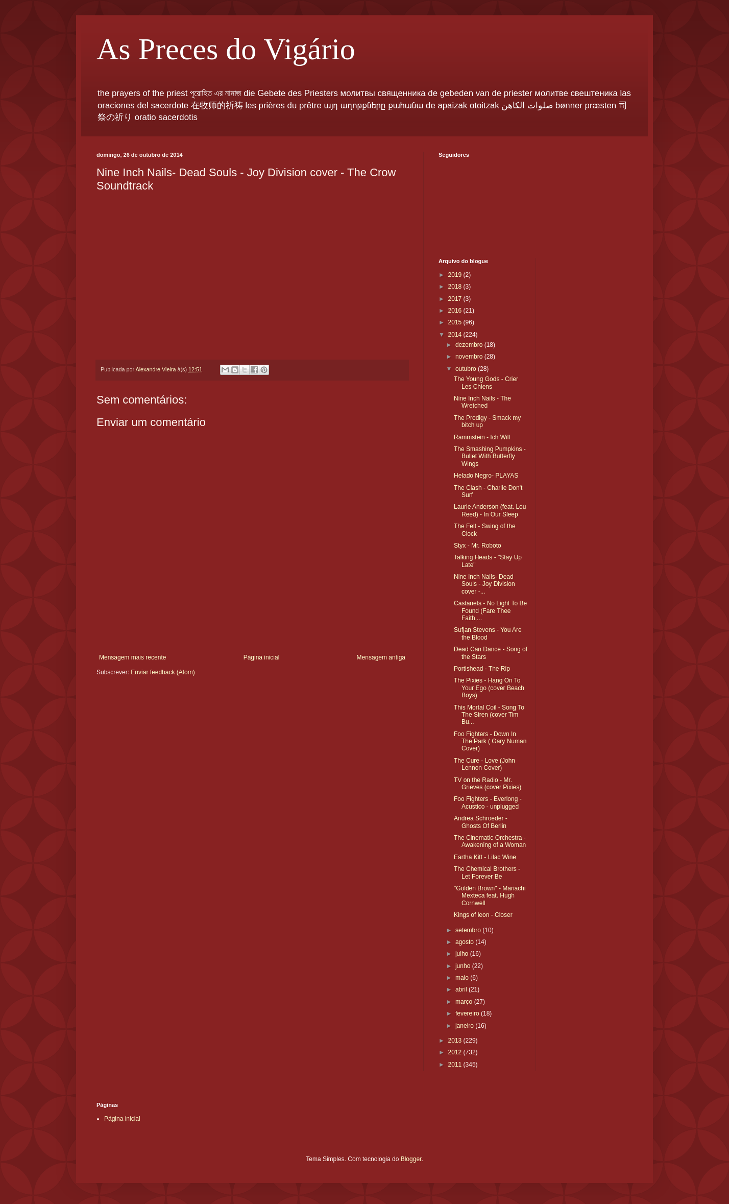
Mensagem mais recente (132, 657)
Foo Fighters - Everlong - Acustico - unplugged (488, 802)
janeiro (465, 1025)
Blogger (411, 1159)
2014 (456, 334)
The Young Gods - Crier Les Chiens (486, 382)
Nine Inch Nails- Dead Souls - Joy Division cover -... (484, 584)
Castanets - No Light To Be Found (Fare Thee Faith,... (490, 611)
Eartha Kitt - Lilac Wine (485, 857)
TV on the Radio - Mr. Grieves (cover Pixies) (487, 783)
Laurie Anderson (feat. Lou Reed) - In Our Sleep (490, 510)
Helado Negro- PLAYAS (486, 475)
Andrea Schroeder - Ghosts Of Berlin (480, 822)
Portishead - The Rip (482, 668)
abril (462, 989)
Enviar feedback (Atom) (163, 672)
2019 (456, 274)
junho (463, 966)
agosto (465, 942)
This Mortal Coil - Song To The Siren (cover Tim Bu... (489, 715)
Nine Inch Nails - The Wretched (482, 402)
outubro (466, 368)
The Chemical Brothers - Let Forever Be (487, 872)
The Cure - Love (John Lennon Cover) (484, 764)
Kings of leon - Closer (483, 914)
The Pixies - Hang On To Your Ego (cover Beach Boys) (489, 688)
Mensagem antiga (381, 657)
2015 (456, 322)
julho (462, 953)
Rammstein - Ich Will (482, 437)
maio (462, 977)
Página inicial (262, 657)
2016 (456, 310)
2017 (456, 298)
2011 (456, 1064)
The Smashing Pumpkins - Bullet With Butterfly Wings (490, 456)
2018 (456, 286)
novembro (469, 356)
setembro (468, 930)
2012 (456, 1052)
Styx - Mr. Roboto (477, 545)
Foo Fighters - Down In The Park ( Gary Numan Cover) (490, 741)
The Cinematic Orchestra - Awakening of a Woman (490, 841)
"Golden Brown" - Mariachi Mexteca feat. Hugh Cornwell (490, 896)
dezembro (469, 344)
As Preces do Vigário (225, 49)
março (464, 1001)
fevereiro (468, 1013)
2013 (456, 1040)
